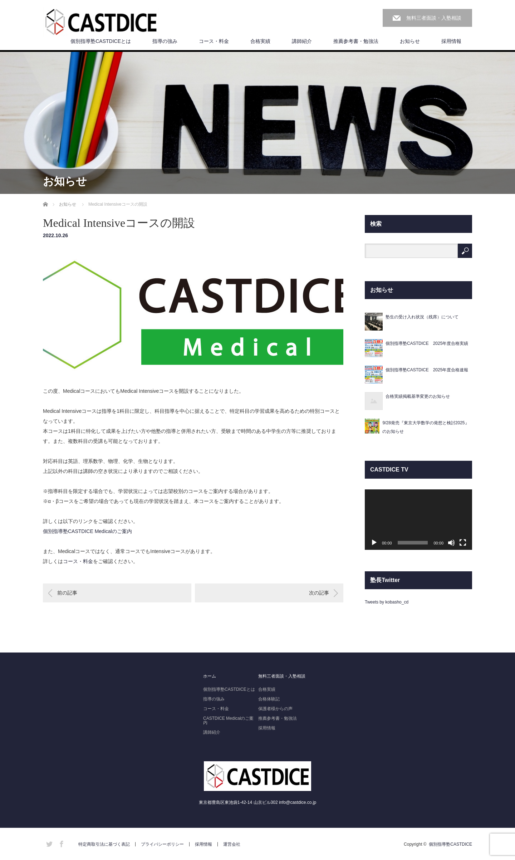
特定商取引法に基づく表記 (104, 844)
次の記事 (319, 593)
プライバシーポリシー (162, 844)
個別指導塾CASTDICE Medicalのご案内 (87, 531)
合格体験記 (269, 699)
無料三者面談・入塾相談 (433, 18)
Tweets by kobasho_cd (386, 602)
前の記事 (67, 593)
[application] (418, 519)
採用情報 (451, 41)
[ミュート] (451, 542)
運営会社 (231, 844)
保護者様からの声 (275, 709)
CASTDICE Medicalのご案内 (228, 720)
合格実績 (260, 41)
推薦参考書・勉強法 (355, 41)
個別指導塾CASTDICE (450, 844)
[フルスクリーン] (462, 542)
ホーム (209, 676)
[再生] (374, 542)
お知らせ (410, 41)
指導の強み (164, 41)
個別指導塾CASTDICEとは (100, 41)
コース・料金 (214, 41)
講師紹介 (302, 41)
